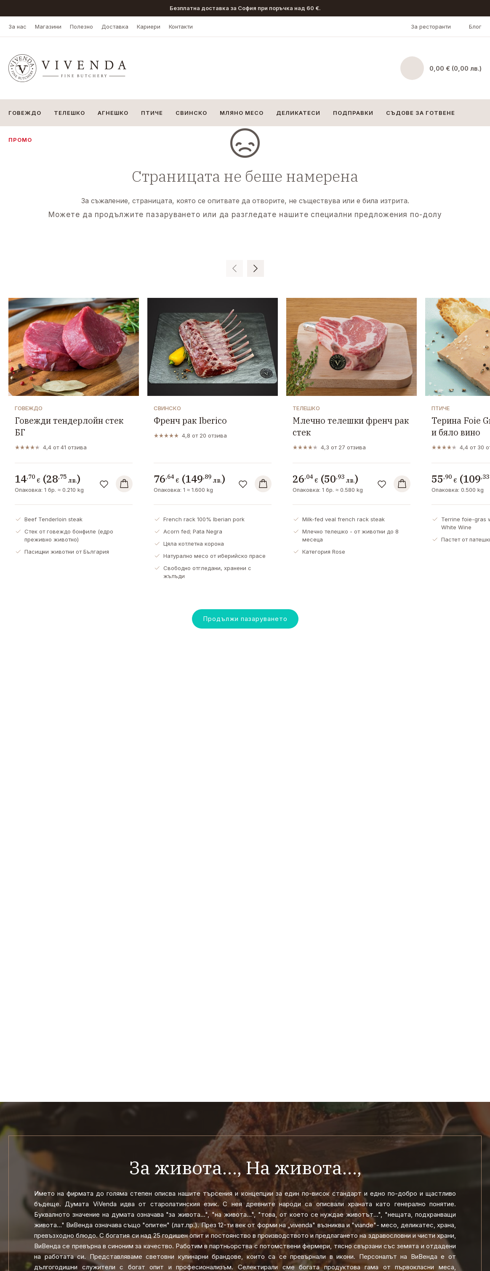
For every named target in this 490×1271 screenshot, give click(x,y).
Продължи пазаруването (245, 619)
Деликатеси (298, 112)
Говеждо (24, 112)
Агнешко (113, 112)
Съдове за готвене (420, 112)
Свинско (191, 112)
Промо (20, 139)
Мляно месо (242, 112)
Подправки (353, 112)
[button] (234, 268)
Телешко (69, 112)
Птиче (152, 112)
